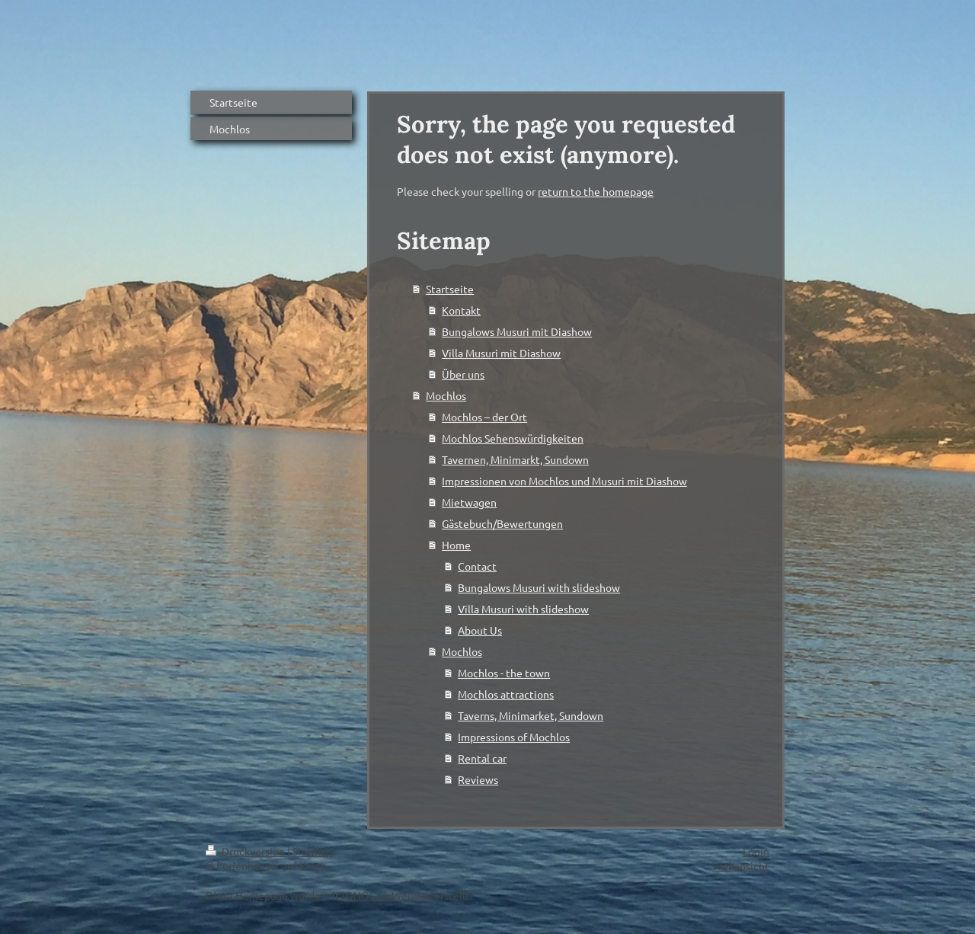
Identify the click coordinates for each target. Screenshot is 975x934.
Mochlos (446, 395)
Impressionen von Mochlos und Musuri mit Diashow (564, 481)
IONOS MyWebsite (387, 895)
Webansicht (740, 865)
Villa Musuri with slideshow (523, 609)
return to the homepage (596, 191)
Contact (477, 566)
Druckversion (246, 851)
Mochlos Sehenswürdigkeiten (512, 438)
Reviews (478, 779)
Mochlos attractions (506, 694)
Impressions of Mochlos (514, 737)
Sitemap (312, 851)
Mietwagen (469, 502)
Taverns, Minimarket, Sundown (530, 715)
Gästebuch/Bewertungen (502, 523)
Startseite (450, 289)
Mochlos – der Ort (484, 417)
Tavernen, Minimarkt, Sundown (515, 459)
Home (456, 545)
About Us (480, 630)
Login (756, 851)
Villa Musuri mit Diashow (501, 353)
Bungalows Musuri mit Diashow (517, 331)
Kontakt (461, 310)
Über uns (463, 374)
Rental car (482, 758)
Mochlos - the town (504, 673)
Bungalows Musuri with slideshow (539, 587)
